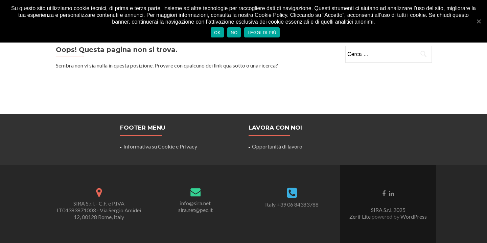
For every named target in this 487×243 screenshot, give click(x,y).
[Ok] (478, 21)
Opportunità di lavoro (277, 146)
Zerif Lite (360, 216)
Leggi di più (262, 32)
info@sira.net (195, 203)
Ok (217, 32)
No (234, 32)
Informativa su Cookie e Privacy (160, 146)
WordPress (413, 216)
